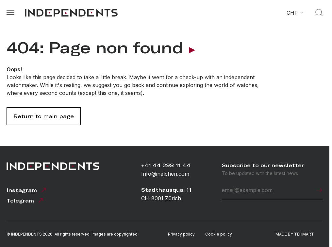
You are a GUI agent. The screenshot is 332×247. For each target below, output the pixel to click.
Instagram (27, 190)
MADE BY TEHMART (294, 234)
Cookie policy (218, 234)
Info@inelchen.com (165, 173)
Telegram (25, 200)
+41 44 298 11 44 (166, 165)
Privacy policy (181, 234)
